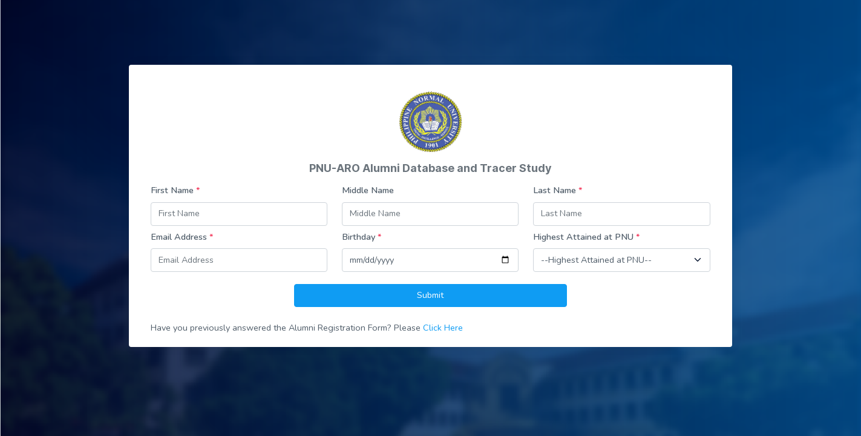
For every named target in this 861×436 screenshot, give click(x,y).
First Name (175, 190)
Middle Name (368, 190)
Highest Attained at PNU (586, 237)
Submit (430, 295)
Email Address (182, 237)
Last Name (558, 190)
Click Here (443, 328)
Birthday (362, 237)
